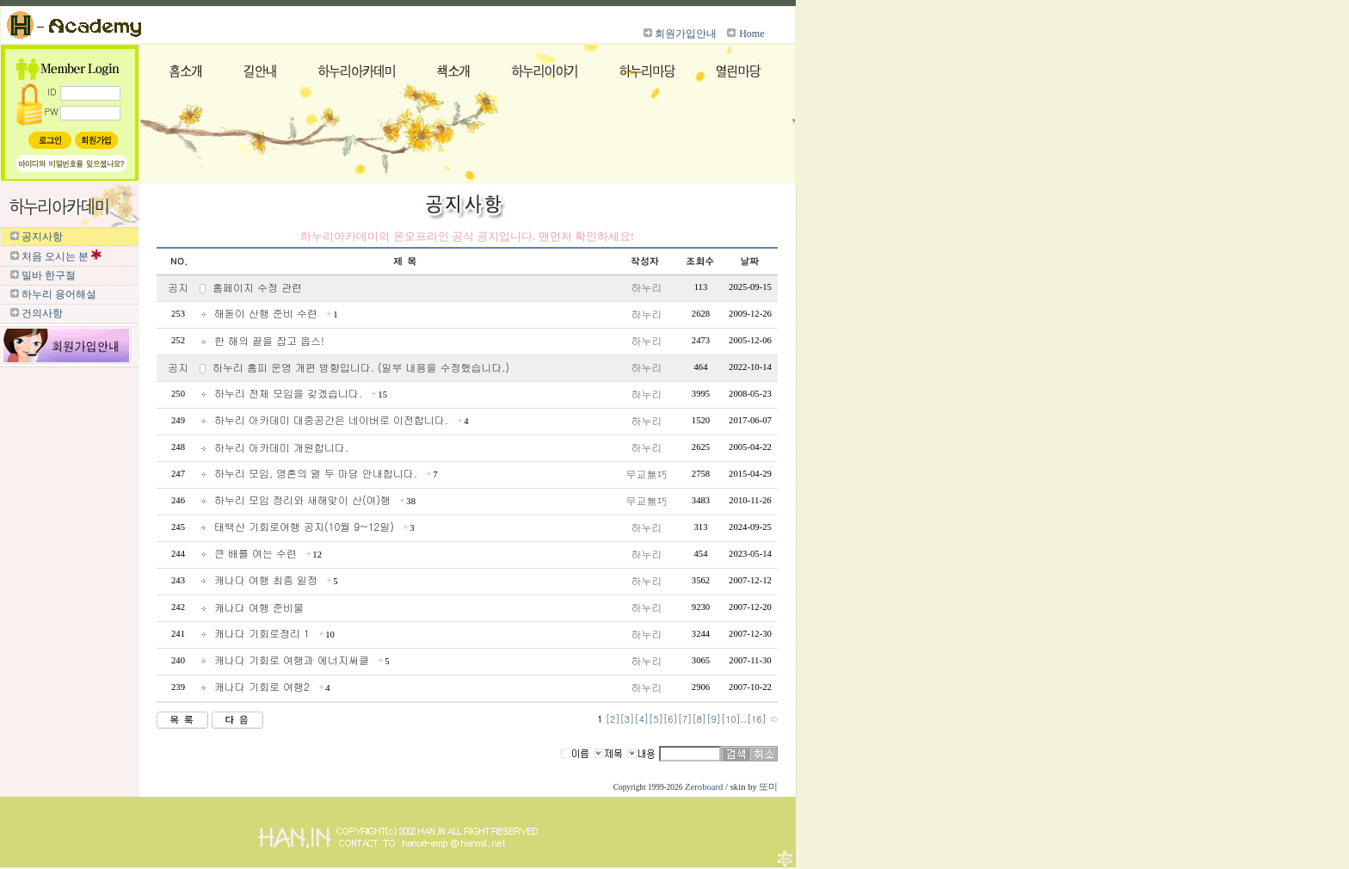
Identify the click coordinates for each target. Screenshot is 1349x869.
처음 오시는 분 (55, 256)
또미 (768, 787)
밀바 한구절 (49, 275)
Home (751, 34)
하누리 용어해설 (59, 294)
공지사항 (42, 237)
